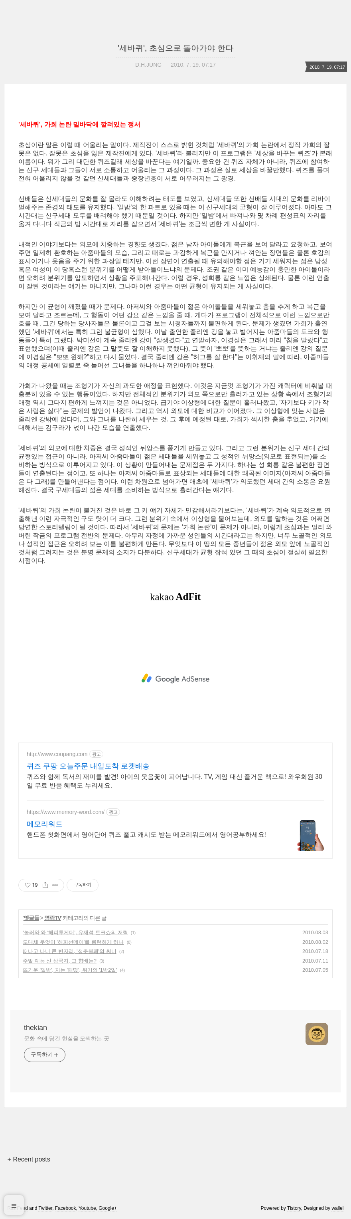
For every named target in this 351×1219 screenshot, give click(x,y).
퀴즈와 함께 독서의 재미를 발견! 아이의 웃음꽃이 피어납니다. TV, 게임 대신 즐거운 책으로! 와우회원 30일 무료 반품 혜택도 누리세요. (174, 781)
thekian (35, 1028)
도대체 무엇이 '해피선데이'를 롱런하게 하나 (73, 942)
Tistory (294, 1208)
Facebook (65, 1208)
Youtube (87, 1208)
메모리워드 (45, 824)
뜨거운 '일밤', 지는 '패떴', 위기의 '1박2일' (70, 970)
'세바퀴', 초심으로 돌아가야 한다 (175, 48)
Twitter (45, 1208)
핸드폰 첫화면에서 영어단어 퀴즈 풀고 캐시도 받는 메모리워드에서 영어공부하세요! (146, 834)
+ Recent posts (29, 1159)
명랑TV (52, 918)
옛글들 (31, 918)
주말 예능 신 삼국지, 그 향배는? (60, 961)
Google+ (108, 1208)
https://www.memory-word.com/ (66, 812)
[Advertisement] (175, 679)
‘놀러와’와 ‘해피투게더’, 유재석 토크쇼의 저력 (75, 932)
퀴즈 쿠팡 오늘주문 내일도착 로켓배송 (88, 766)
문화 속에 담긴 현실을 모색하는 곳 (66, 1038)
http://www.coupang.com (57, 754)
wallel (337, 1208)
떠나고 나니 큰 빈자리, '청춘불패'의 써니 (69, 951)
